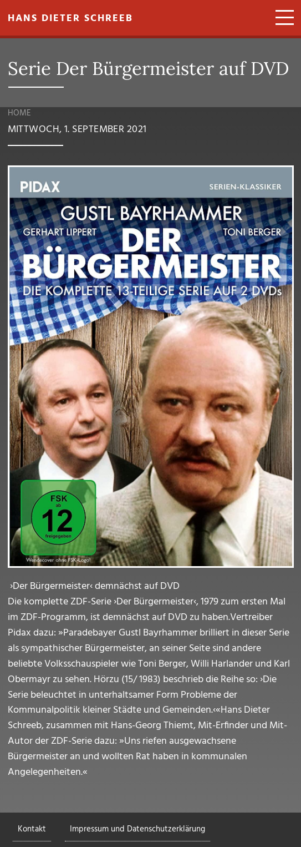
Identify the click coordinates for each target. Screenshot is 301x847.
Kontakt (32, 829)
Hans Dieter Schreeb (70, 19)
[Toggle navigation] (281, 19)
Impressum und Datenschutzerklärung (137, 829)
